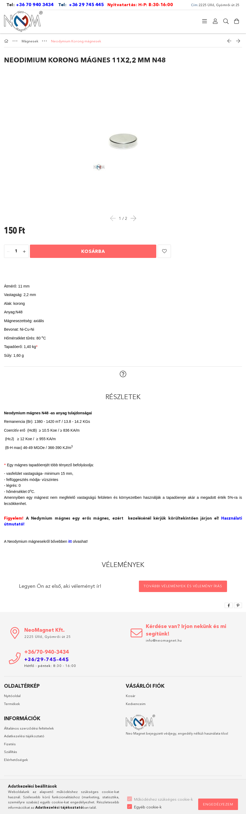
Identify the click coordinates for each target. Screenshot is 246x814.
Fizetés (10, 744)
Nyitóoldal (12, 696)
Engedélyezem (218, 804)
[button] (164, 251)
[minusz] (8, 252)
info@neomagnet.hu (164, 640)
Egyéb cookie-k (148, 806)
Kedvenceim (136, 704)
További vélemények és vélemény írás (183, 586)
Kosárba (93, 251)
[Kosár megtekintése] (236, 21)
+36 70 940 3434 (35, 4)
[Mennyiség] (16, 252)
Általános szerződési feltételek (29, 728)
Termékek (12, 704)
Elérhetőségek (16, 760)
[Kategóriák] (204, 21)
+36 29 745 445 (86, 4)
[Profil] (215, 21)
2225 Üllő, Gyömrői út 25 (47, 636)
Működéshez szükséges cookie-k (163, 799)
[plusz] (24, 252)
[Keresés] (226, 21)
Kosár (130, 696)
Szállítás (10, 752)
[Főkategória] (7, 41)
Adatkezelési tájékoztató (24, 736)
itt (70, 541)
